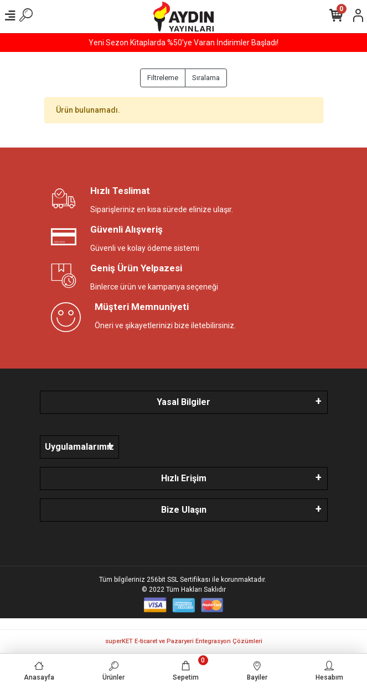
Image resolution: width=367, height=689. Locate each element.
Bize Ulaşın (183, 509)
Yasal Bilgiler (183, 402)
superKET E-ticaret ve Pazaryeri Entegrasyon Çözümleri (183, 641)
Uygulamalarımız (79, 446)
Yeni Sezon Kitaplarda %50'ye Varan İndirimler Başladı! (183, 42)
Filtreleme (162, 77)
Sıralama (206, 77)
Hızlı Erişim (183, 478)
